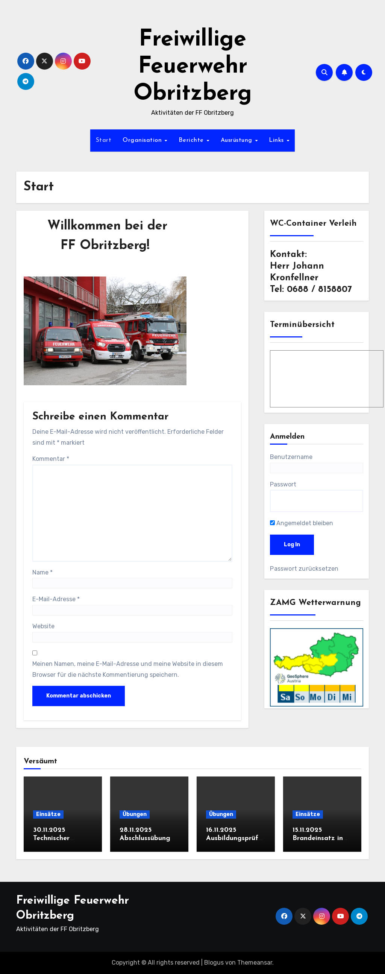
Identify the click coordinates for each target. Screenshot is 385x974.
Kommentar (50, 458)
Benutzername (291, 456)
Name (42, 572)
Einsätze (48, 814)
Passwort (283, 484)
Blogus (214, 962)
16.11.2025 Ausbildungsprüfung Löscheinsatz (234, 838)
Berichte (192, 140)
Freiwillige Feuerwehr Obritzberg (192, 67)
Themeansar (254, 962)
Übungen (135, 814)
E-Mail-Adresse (56, 599)
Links (277, 140)
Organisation (143, 140)
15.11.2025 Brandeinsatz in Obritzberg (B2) (319, 838)
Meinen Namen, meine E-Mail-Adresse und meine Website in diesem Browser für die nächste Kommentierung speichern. (127, 669)
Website (43, 626)
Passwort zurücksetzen (304, 568)
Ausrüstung (238, 140)
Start (104, 140)
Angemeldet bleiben (301, 523)
